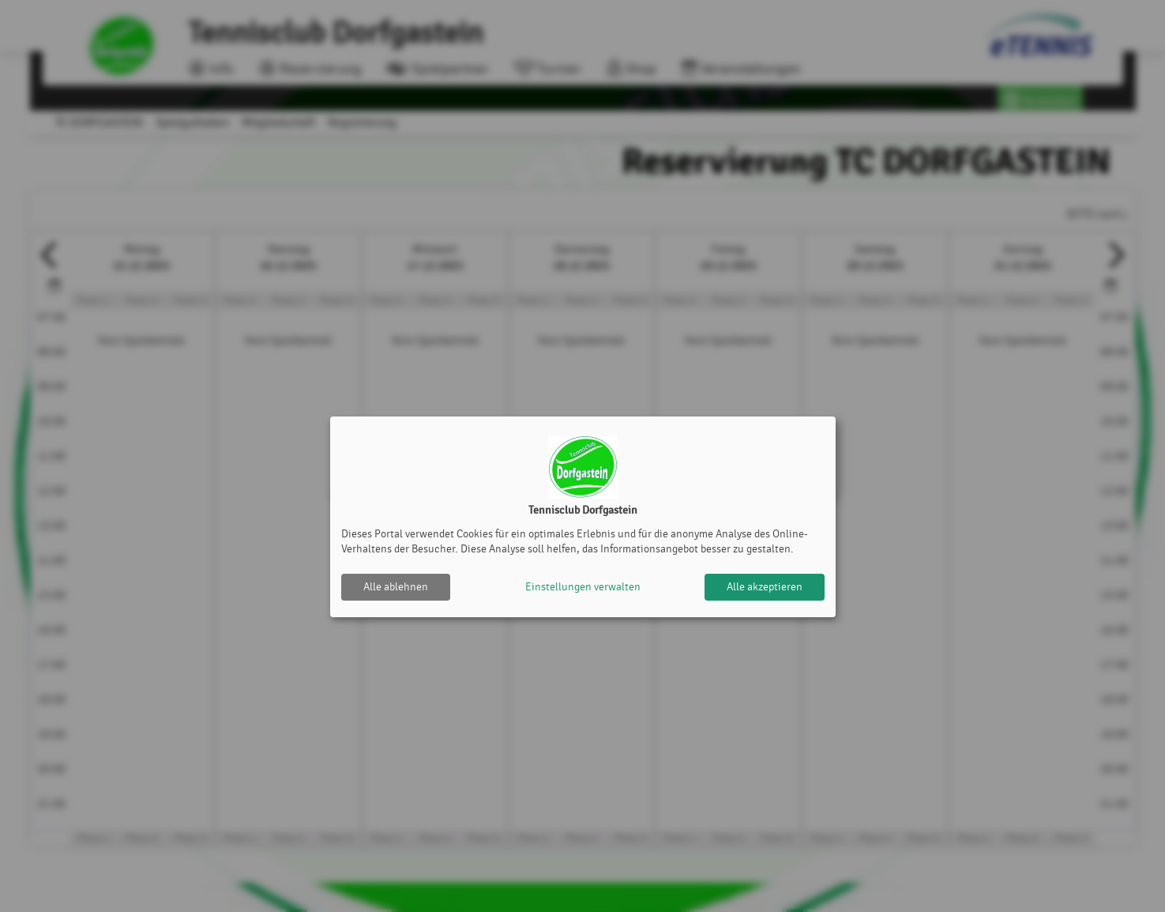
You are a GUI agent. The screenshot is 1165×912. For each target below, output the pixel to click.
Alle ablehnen (395, 587)
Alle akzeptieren (764, 587)
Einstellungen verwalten (583, 587)
